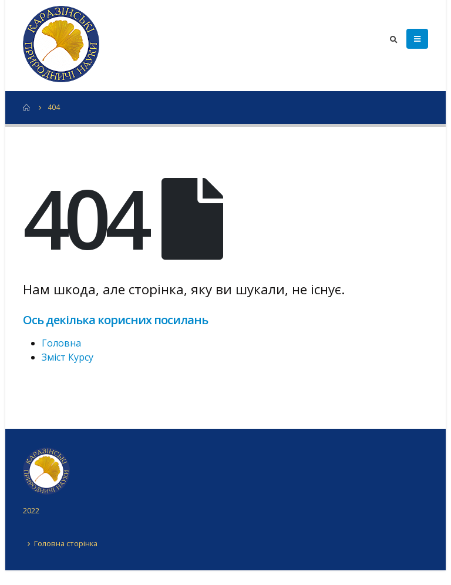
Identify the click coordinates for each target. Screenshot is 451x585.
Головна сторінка (65, 543)
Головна (61, 343)
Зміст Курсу (67, 357)
